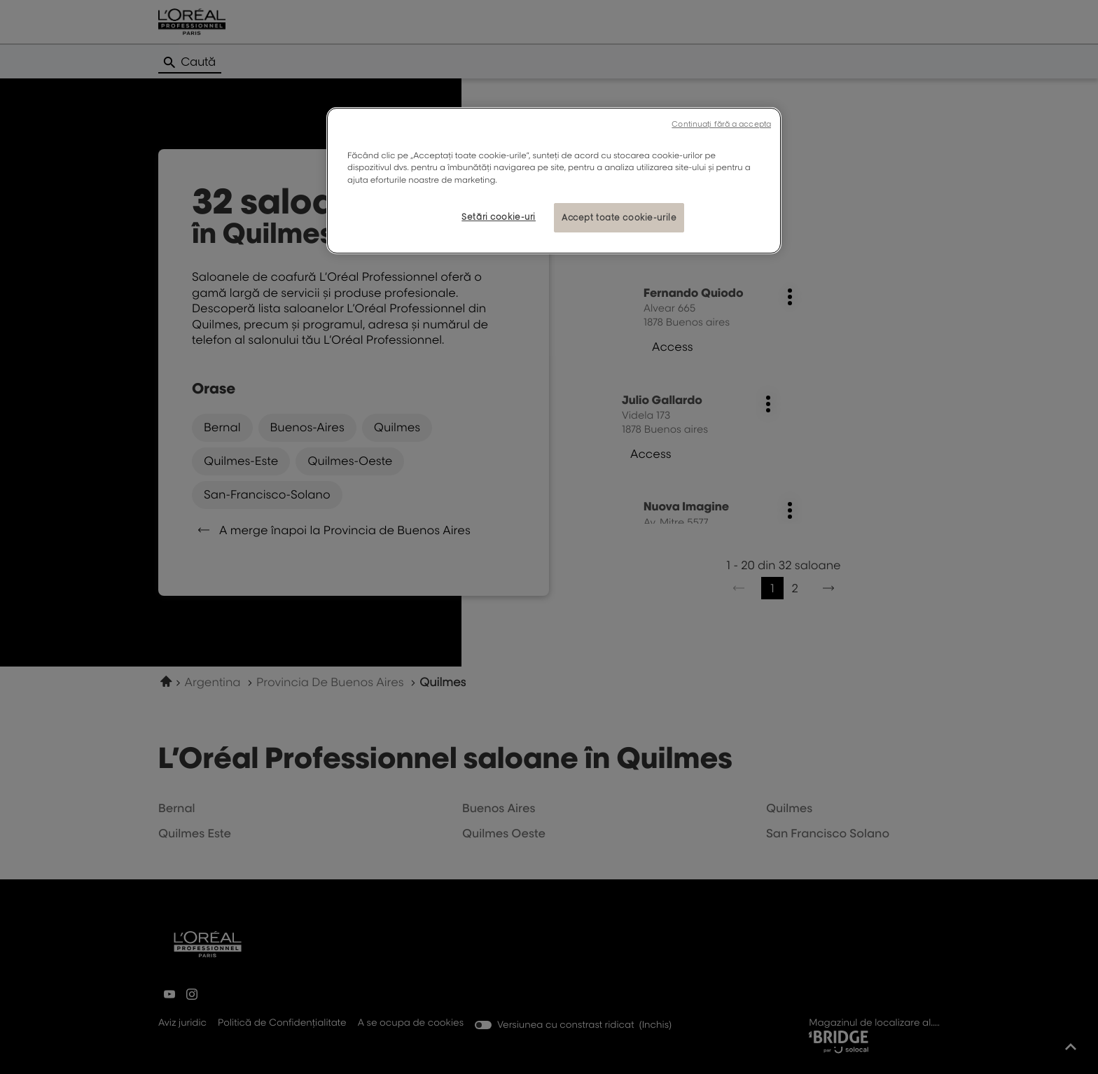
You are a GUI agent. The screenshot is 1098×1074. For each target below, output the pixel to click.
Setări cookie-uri (498, 216)
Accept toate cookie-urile (619, 217)
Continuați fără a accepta (721, 124)
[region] (553, 180)
